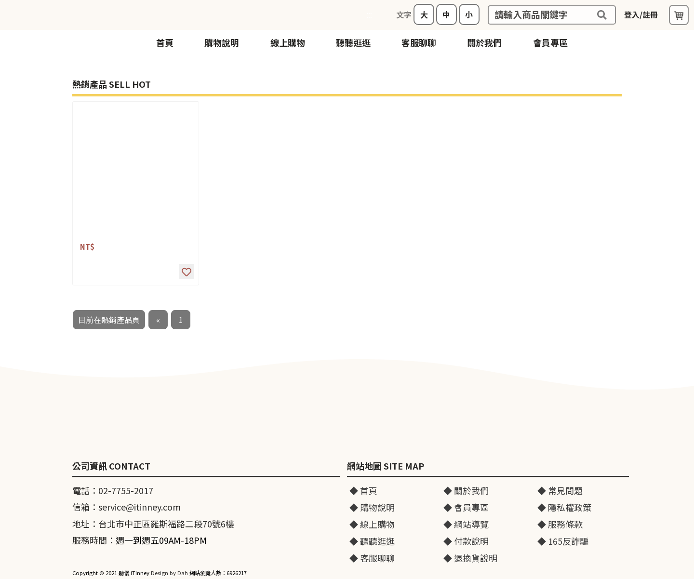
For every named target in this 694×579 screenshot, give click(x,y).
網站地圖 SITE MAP (385, 466)
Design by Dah (169, 573)
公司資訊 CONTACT (111, 466)
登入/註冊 (641, 14)
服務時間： (139, 540)
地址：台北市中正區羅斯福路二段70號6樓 (153, 523)
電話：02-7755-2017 (112, 490)
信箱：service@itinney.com (126, 506)
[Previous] (158, 319)
